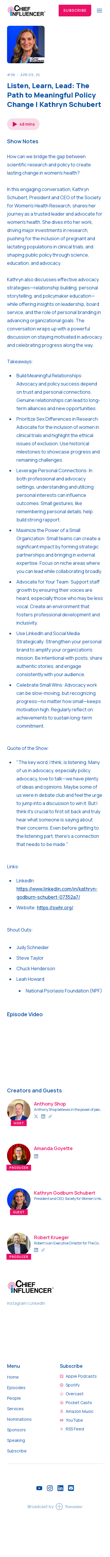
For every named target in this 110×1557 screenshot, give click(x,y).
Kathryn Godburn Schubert (64, 1193)
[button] (23, 124)
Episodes (16, 1387)
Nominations (19, 1419)
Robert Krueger (51, 1237)
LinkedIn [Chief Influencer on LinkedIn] (37, 1303)
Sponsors (16, 1429)
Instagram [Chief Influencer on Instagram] (17, 1303)
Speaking (16, 1440)
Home (13, 1377)
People (14, 1398)
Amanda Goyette (53, 1148)
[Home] (29, 10)
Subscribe (75, 10)
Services (15, 1408)
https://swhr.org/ (55, 907)
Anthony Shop (50, 1104)
